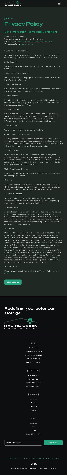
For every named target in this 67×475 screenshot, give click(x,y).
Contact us (33, 427)
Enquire (33, 430)
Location (33, 423)
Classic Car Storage (33, 362)
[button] (59, 3)
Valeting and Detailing (33, 383)
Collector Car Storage (33, 355)
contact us (9, 273)
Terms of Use (23, 468)
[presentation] (33, 451)
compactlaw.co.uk (44, 41)
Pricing (33, 410)
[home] (13, 3)
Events (33, 403)
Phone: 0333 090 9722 (33, 434)
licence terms (27, 44)
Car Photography (33, 379)
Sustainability (33, 406)
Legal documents (25, 41)
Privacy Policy (15, 468)
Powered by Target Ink (50, 468)
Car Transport (33, 375)
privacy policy (54, 458)
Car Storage (33, 348)
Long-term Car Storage (33, 351)
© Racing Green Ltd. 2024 (35, 468)
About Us (33, 399)
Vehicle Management (33, 386)
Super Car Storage (33, 359)
